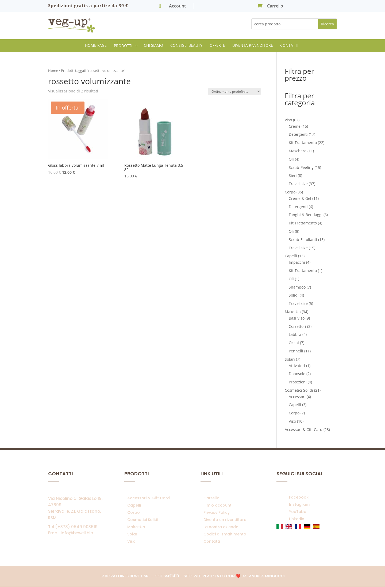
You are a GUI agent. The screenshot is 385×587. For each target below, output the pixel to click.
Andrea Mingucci (267, 576)
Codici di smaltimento (224, 534)
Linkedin (296, 519)
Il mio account (217, 505)
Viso (131, 541)
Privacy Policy (216, 512)
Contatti (211, 541)
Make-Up (136, 527)
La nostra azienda (220, 527)
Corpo (133, 512)
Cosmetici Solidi (142, 519)
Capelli (134, 505)
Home (53, 70)
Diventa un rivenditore (224, 519)
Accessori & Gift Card (148, 498)
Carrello (211, 498)
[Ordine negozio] (234, 91)
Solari (132, 534)
